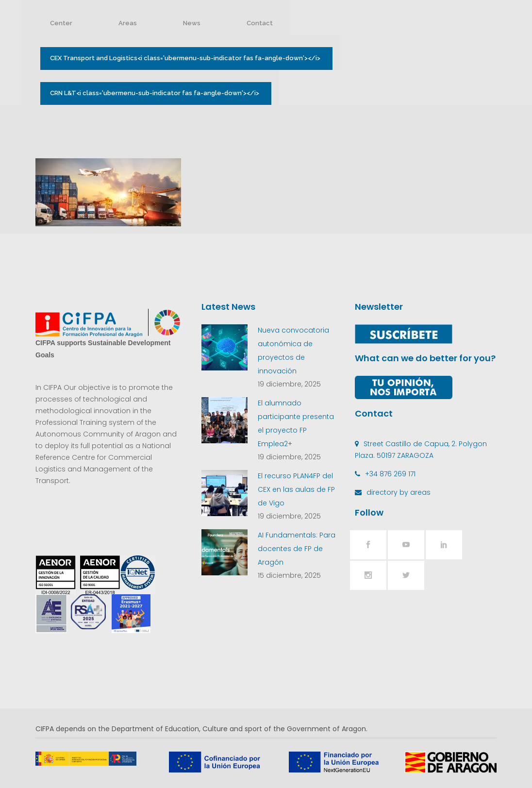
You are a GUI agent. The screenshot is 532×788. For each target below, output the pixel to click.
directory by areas (398, 492)
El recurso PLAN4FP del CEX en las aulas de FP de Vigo (296, 489)
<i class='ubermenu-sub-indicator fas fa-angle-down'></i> (186, 58)
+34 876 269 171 (390, 474)
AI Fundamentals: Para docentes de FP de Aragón (296, 548)
